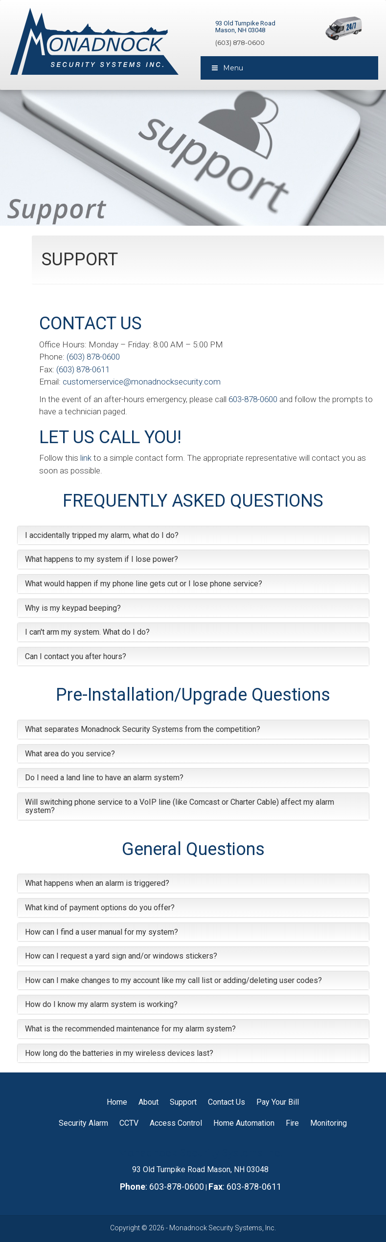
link (85, 458)
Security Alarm (83, 1123)
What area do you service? (70, 753)
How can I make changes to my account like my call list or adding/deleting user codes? (173, 980)
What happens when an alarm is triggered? (97, 883)
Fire (292, 1123)
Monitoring (328, 1123)
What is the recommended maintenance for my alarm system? (130, 1028)
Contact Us (226, 1102)
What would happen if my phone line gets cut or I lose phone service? (143, 583)
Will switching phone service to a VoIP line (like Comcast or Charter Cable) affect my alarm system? (179, 806)
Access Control (176, 1123)
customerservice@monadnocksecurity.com (142, 381)
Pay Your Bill (277, 1102)
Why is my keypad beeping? (73, 608)
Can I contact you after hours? (75, 656)
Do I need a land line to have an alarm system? (104, 777)
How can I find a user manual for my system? (101, 932)
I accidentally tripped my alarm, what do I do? (102, 535)
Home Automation (243, 1123)
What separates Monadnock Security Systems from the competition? (142, 729)
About (148, 1102)
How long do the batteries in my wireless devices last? (119, 1053)
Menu (227, 68)
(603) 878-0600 (240, 42)
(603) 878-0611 (83, 369)
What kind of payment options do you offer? (100, 907)
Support (183, 1102)
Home (117, 1102)
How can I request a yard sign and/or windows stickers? (121, 956)
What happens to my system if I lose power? (101, 559)
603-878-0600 (252, 399)
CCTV (128, 1123)
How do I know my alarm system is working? (101, 1004)
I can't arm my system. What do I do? (87, 632)
